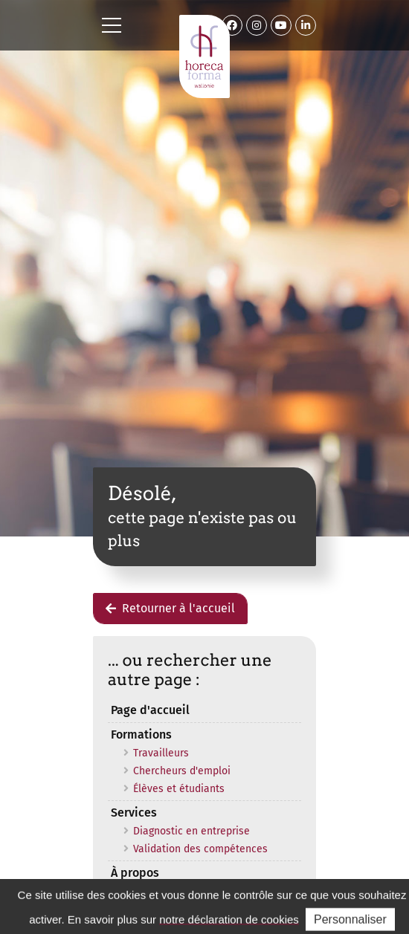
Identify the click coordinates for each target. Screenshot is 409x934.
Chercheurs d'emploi (182, 771)
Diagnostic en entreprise (191, 831)
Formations (141, 734)
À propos (135, 873)
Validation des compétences (200, 849)
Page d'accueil (150, 710)
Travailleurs (161, 753)
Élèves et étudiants (179, 788)
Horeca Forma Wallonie (204, 56)
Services (134, 812)
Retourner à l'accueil (170, 608)
